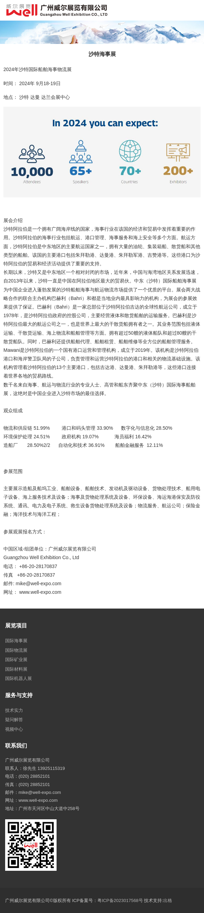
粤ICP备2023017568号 (120, 900)
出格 (167, 900)
